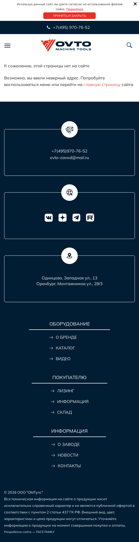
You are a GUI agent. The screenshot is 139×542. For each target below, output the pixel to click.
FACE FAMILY (45, 532)
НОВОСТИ (68, 455)
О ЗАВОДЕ (69, 444)
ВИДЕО (63, 358)
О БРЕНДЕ (66, 337)
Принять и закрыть (69, 16)
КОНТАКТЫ (69, 465)
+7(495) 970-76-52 (71, 27)
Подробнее (74, 9)
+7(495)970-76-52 (69, 151)
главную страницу (102, 84)
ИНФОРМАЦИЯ (73, 401)
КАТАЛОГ (65, 348)
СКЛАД (64, 412)
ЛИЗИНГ (65, 390)
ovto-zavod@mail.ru (69, 157)
